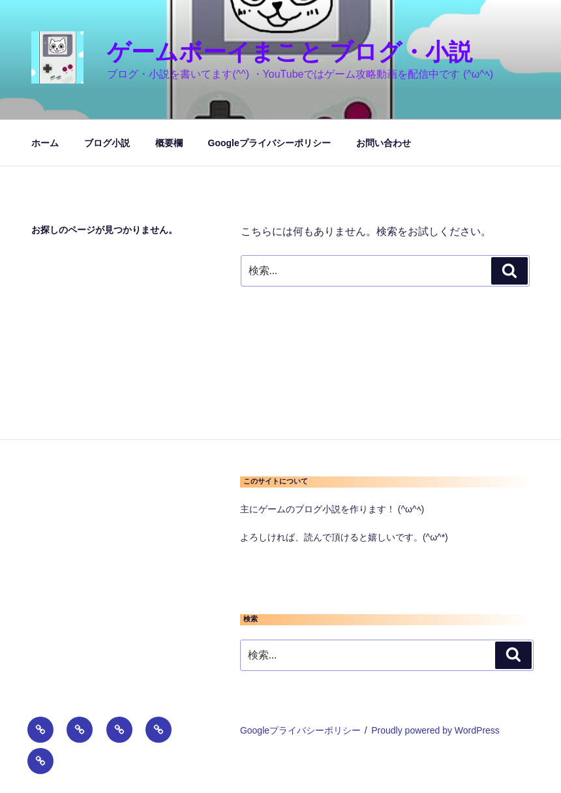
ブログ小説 (107, 143)
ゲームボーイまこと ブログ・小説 (289, 52)
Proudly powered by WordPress (435, 730)
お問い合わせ (383, 143)
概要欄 (169, 143)
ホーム (45, 143)
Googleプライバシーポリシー (269, 143)
